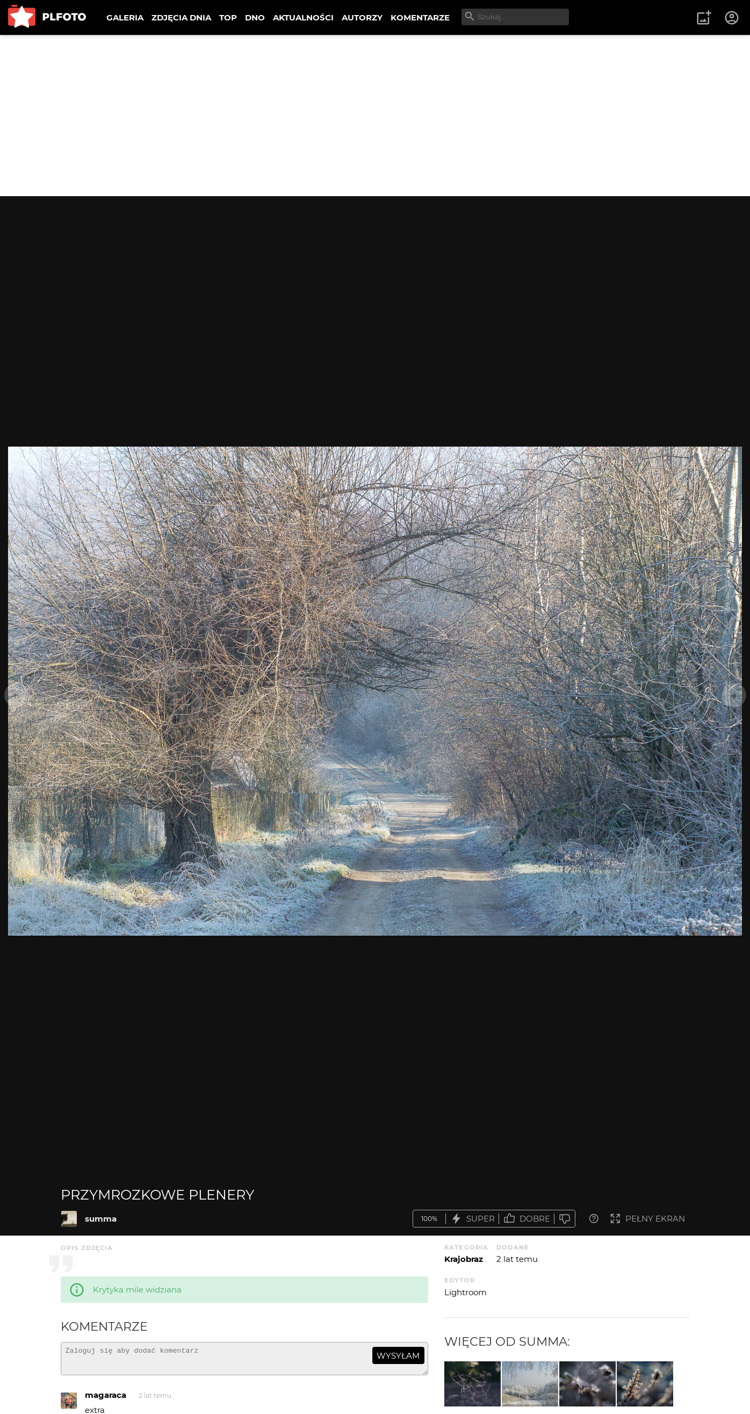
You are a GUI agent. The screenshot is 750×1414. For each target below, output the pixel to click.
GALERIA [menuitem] (124, 17)
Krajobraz (463, 1259)
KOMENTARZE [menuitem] (420, 17)
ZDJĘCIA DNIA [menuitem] (181, 17)
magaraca (105, 1400)
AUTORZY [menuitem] (362, 17)
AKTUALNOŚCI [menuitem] (303, 17)
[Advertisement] (375, 115)
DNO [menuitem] (255, 17)
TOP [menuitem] (228, 17)
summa (101, 1219)
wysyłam (398, 1356)
